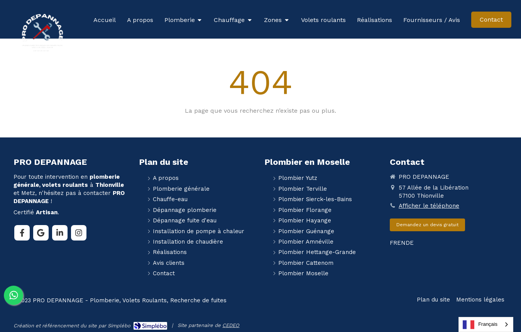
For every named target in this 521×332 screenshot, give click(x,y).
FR (393, 242)
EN (401, 242)
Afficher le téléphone (429, 205)
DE (410, 242)
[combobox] (485, 324)
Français (480, 324)
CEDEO (230, 325)
